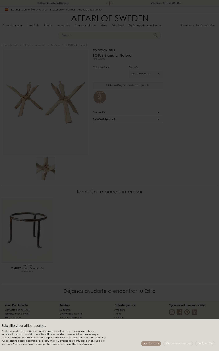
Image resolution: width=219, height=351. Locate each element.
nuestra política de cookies (49, 344)
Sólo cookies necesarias (178, 344)
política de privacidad (81, 344)
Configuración (205, 344)
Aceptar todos (151, 344)
